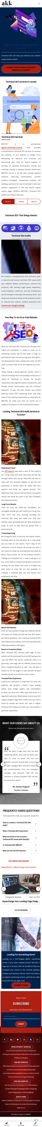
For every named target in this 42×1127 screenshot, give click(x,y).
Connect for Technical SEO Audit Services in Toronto (21, 68)
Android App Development (27, 1051)
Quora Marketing (24, 1092)
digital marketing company (11, 147)
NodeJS (20, 1054)
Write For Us (21, 1108)
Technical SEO (12, 1077)
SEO (19, 1073)
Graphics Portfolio (34, 1100)
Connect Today (21, 985)
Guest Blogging (13, 1092)
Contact (24, 1104)
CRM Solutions (7, 1066)
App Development (18, 1066)
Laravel (8, 1051)
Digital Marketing (29, 1070)
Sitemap (34, 1104)
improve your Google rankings (12, 305)
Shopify (25, 1058)
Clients (29, 1104)
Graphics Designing (30, 1089)
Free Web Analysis (31, 1085)
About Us (18, 1104)
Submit (21, 1024)
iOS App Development (10, 1054)
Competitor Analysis (13, 897)
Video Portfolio (10, 1104)
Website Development (31, 1066)
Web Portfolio (6, 1100)
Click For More (21, 910)
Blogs (32, 1092)
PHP (15, 1058)
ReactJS (20, 1058)
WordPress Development (31, 1054)
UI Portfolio (15, 1100)
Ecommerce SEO (26, 1073)
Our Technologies (19, 1085)
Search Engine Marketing (25, 1077)
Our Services (9, 1085)
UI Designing (20, 1089)
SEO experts (9, 471)
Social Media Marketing (10, 1073)
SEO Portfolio (23, 1100)
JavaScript (14, 1051)
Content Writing (10, 1089)
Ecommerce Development (15, 1070)
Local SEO (35, 1073)
